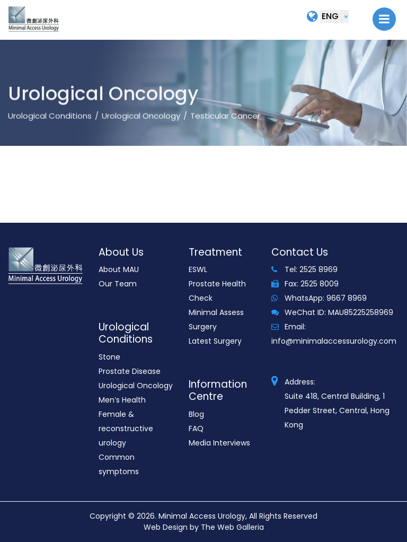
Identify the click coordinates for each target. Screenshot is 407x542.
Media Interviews (219, 443)
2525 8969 (318, 269)
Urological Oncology (141, 129)
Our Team (118, 283)
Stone (109, 357)
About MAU (119, 269)
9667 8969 (346, 298)
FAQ (196, 428)
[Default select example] (334, 16)
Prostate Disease (130, 371)
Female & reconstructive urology (126, 428)
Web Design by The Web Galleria (204, 527)
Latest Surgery (215, 341)
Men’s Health (122, 400)
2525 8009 (319, 283)
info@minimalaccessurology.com (333, 341)
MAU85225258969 (360, 312)
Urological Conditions (50, 129)
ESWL (198, 269)
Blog (196, 414)
